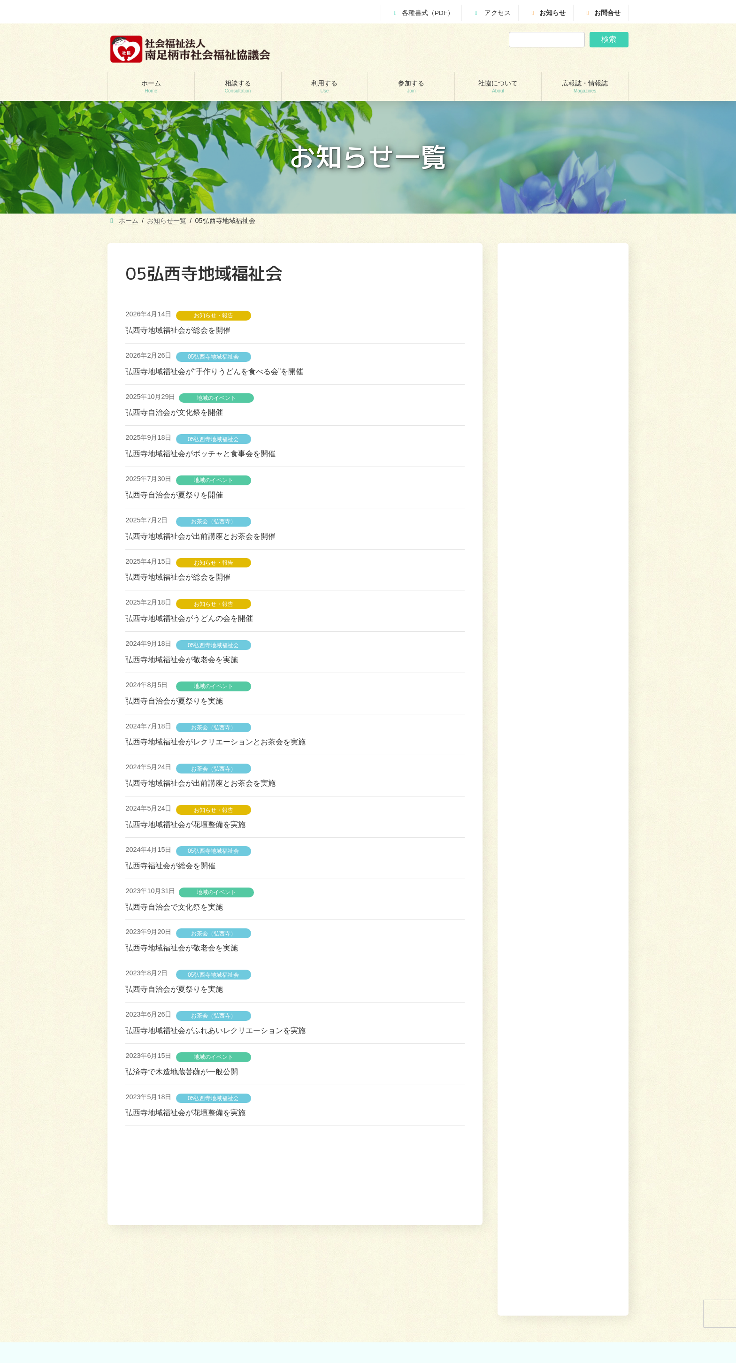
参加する (515, 1219)
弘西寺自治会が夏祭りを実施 (174, 701)
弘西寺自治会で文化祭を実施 (174, 907)
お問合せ (602, 12)
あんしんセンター (141, 1315)
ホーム (417, 1219)
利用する (481, 1219)
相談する (448, 1219)
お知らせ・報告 (213, 315)
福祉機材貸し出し (275, 1331)
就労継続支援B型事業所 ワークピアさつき (306, 1315)
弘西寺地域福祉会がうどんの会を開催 (189, 618)
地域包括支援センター (147, 1298)
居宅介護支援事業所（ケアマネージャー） (306, 1298)
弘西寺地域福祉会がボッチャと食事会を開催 (200, 454)
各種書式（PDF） (422, 12)
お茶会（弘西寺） (213, 521)
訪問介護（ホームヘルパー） (289, 1282)
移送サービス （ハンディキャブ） (295, 1348)
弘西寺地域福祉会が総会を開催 (177, 330)
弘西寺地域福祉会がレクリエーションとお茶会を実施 (215, 742)
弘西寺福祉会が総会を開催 (170, 866)
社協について (554, 1219)
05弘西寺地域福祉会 (213, 356)
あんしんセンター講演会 (417, 1298)
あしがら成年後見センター (152, 1331)
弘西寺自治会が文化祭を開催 (174, 412)
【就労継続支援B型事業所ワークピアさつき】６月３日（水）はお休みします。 (560, 625)
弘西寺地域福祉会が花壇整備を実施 (185, 824)
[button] (586, 681)
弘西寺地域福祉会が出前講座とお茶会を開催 (200, 536)
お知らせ (547, 12)
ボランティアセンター (414, 1282)
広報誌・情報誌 (603, 1219)
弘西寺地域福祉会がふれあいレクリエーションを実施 (215, 1030)
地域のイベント (216, 398)
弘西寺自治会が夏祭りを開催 (174, 495)
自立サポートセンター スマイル (161, 1348)
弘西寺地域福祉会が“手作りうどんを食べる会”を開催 (214, 371)
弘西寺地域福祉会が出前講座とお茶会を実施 (200, 783)
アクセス (491, 12)
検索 (608, 39)
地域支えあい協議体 (411, 1315)
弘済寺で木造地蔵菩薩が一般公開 (181, 1072)
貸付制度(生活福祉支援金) (151, 1282)
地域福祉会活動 (406, 1331)
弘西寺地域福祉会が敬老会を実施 (181, 660)
